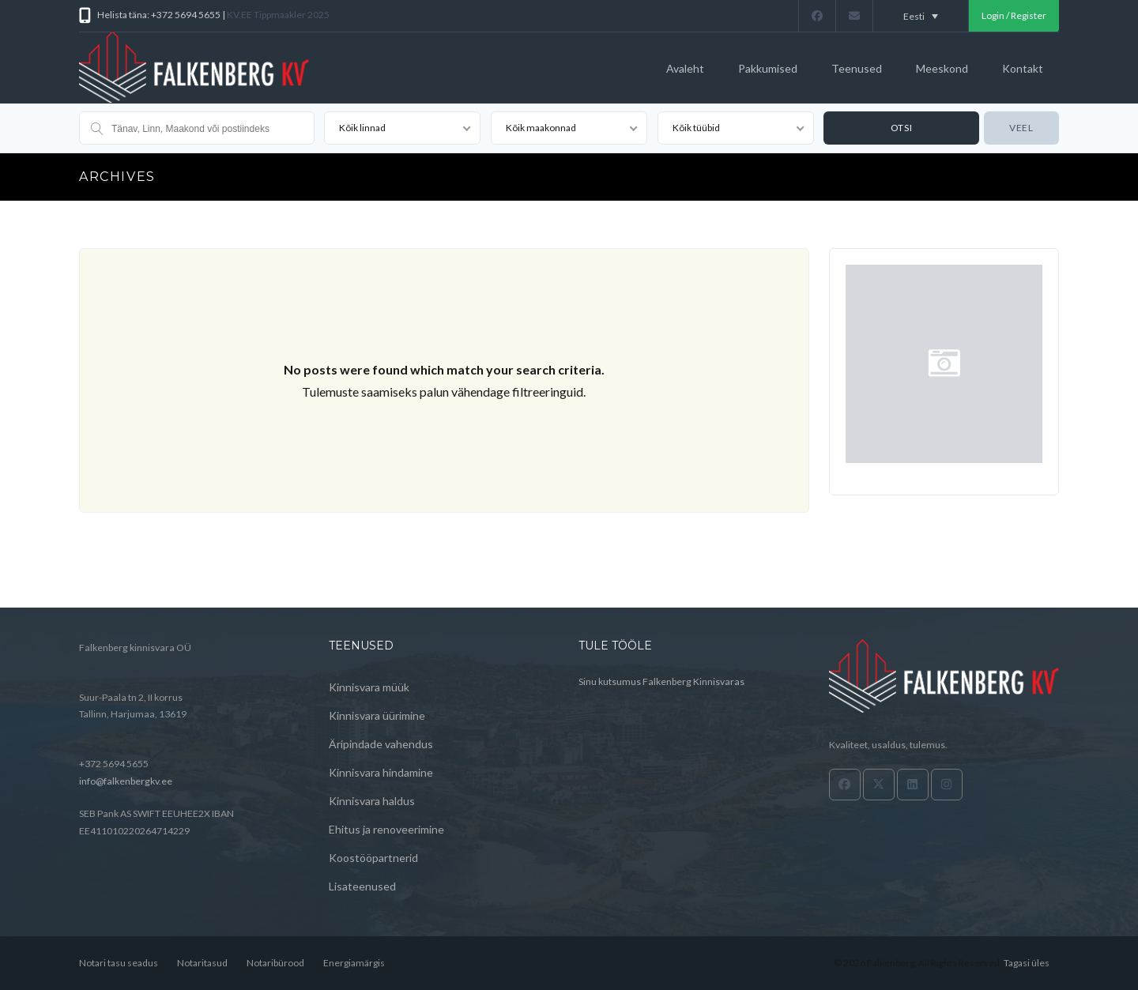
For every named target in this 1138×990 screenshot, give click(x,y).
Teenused (856, 68)
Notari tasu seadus (118, 963)
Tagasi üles (1026, 963)
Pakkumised (767, 68)
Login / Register (1014, 15)
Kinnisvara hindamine (381, 772)
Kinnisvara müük (369, 687)
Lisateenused (362, 886)
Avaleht (685, 68)
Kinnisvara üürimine (377, 715)
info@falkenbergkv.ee (125, 781)
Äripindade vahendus (381, 744)
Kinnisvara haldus (372, 800)
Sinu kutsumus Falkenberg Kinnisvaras (661, 681)
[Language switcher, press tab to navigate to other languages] (920, 15)
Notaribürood (275, 963)
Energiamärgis (354, 963)
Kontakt (1022, 68)
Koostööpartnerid (373, 857)
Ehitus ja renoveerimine (386, 829)
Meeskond (942, 68)
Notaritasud (202, 963)
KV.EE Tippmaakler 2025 (278, 15)
